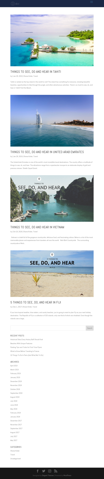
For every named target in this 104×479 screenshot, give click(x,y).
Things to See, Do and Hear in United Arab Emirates (47, 152)
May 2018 (13, 409)
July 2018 (13, 401)
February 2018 (15, 413)
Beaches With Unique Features (21, 343)
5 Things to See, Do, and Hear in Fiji (35, 302)
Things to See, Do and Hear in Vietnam (37, 227)
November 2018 (16, 385)
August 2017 (14, 432)
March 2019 (14, 369)
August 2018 (14, 397)
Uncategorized (15, 458)
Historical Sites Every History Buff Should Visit (26, 339)
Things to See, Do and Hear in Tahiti (35, 72)
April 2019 (13, 365)
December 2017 (16, 421)
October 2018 (15, 389)
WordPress (67, 475)
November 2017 (16, 424)
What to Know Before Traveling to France (24, 351)
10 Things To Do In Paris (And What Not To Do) (26, 355)
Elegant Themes (48, 475)
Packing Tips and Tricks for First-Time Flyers (26, 347)
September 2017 (16, 428)
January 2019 (15, 377)
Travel (35, 76)
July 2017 (13, 436)
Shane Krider (28, 76)
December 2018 (16, 381)
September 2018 (16, 393)
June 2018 (14, 405)
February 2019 (15, 373)
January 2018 (15, 417)
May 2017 (13, 440)
